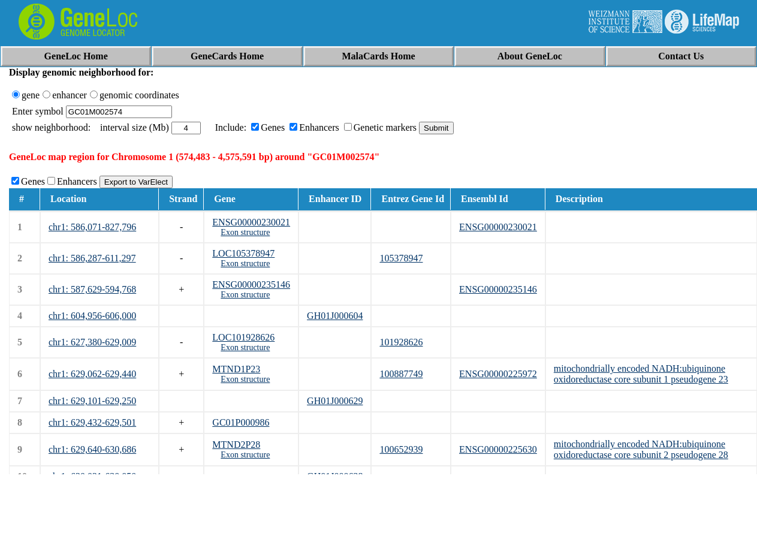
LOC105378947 (243, 253)
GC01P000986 (240, 422)
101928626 (401, 342)
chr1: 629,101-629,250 (92, 401)
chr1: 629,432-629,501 (92, 422)
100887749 (401, 374)
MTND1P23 (236, 369)
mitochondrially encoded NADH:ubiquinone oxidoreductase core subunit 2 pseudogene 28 (641, 449)
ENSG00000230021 (251, 222)
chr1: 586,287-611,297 (92, 258)
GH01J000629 (335, 401)
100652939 (401, 449)
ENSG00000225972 (498, 374)
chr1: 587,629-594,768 (92, 289)
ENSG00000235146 (251, 284)
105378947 (401, 258)
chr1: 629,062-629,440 (92, 374)
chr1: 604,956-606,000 (92, 316)
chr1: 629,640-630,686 (92, 449)
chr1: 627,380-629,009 (92, 342)
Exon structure (245, 232)
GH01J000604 (335, 316)
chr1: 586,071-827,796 (92, 227)
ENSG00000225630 (498, 449)
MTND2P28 (236, 444)
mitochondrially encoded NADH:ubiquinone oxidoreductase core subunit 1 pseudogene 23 (641, 373)
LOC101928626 (243, 337)
